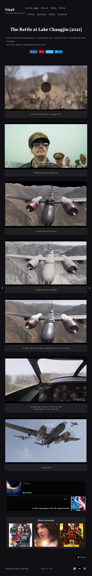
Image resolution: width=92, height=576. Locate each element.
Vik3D (9, 10)
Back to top (46, 569)
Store (62, 8)
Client (52, 14)
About (44, 8)
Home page (32, 8)
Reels (53, 8)
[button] (81, 557)
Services (41, 14)
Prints (31, 14)
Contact (62, 14)
